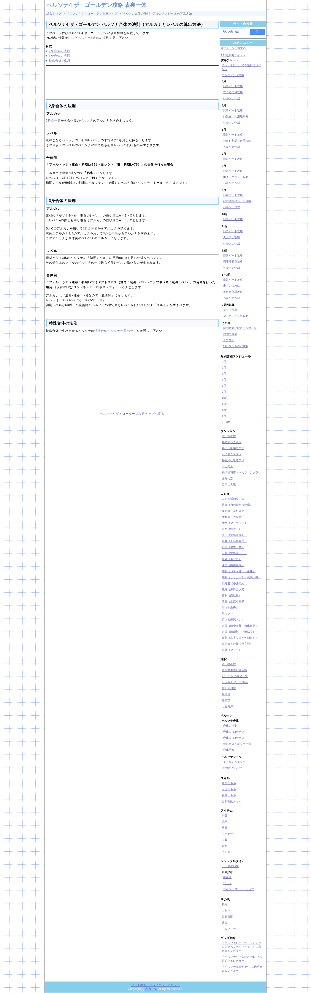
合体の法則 (230, 725)
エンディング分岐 (233, 75)
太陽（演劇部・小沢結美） (238, 631)
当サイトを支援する (233, 48)
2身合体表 (53, 120)
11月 (225, 403)
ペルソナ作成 (231, 98)
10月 (225, 397)
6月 (224, 373)
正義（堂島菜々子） (234, 553)
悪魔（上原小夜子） (234, 601)
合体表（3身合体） (235, 737)
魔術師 (227, 877)
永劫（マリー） (231, 649)
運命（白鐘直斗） (233, 565)
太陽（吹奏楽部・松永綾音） (240, 625)
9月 (224, 391)
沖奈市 (226, 700)
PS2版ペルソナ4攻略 (83, 38)
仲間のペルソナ (233, 768)
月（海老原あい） (233, 619)
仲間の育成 (230, 334)
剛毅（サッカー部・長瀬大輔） (241, 577)
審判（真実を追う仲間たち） (240, 637)
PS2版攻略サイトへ (233, 55)
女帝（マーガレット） (236, 523)
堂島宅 (226, 694)
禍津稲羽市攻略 (233, 261)
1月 (224, 415)
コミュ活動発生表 (233, 498)
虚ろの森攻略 (231, 285)
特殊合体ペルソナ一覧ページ (115, 330)
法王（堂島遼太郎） (234, 535)
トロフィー (229, 928)
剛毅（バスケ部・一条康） (238, 571)
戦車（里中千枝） (233, 547)
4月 (224, 361)
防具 (224, 827)
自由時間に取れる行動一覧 (240, 328)
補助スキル (229, 795)
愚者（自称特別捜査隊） (237, 504)
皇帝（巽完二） (231, 529)
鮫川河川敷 (229, 688)
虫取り (226, 910)
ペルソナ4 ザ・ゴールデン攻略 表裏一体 (96, 5)
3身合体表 (110, 233)
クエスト (228, 340)
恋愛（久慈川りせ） (234, 541)
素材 (224, 846)
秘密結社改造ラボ (233, 460)
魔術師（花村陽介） (234, 510)
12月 (225, 409)
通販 (224, 922)
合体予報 (228, 749)
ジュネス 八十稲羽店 (235, 682)
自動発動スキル (231, 801)
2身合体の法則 (59, 51)
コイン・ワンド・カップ (238, 889)
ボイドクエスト (231, 454)
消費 (224, 815)
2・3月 (226, 422)
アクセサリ (229, 833)
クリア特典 (230, 309)
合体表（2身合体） (235, 731)
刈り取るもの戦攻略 (235, 346)
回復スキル (229, 789)
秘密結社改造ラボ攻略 (237, 201)
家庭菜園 (227, 916)
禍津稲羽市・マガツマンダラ (240, 472)
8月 (224, 385)
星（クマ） (229, 613)
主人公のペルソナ (234, 762)
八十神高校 (229, 664)
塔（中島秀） (230, 607)
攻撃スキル (229, 783)
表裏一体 (151, 989)
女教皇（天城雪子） (234, 517)
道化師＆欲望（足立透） (237, 643)
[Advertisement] (132, 82)
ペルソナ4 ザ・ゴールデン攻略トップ (92, 13)
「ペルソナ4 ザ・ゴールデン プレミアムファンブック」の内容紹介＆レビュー (241, 946)
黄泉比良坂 (229, 484)
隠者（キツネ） (231, 559)
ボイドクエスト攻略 (235, 177)
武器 (224, 821)
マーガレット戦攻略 (235, 316)
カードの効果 (230, 866)
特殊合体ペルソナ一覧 (237, 743)
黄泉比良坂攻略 (233, 291)
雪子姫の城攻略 (233, 92)
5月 (224, 367)
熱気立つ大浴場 (231, 442)
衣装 (224, 839)
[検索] (232, 32)
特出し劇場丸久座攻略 (237, 140)
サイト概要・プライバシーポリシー (155, 985)
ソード (227, 883)
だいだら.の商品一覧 (235, 676)
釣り (224, 904)
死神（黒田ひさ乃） (234, 589)
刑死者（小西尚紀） (234, 583)
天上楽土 (227, 466)
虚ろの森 (227, 478)
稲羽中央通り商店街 (234, 670)
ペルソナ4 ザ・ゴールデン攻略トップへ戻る (132, 413)
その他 (226, 852)
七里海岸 (227, 706)
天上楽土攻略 (231, 237)
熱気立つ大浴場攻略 (235, 116)
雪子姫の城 (229, 436)
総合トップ (54, 13)
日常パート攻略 (233, 86)
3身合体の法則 (59, 55)
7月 (224, 379)
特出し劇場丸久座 (233, 448)
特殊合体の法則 (60, 60)
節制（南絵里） (231, 595)
